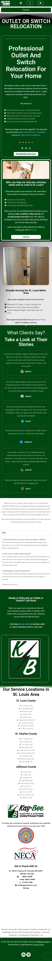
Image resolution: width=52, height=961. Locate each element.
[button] (21, 3)
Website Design (43, 942)
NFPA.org (32, 230)
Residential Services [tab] (10, 585)
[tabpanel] (26, 558)
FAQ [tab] (3, 533)
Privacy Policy (38, 945)
